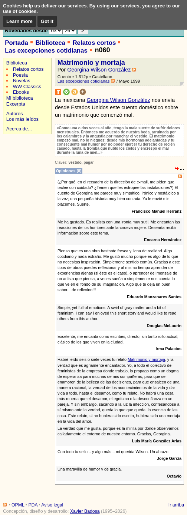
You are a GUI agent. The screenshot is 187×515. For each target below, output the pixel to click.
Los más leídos (22, 119)
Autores (14, 113)
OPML (18, 505)
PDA (32, 505)
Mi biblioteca (19, 98)
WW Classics (27, 86)
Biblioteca (50, 42)
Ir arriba (176, 505)
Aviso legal (52, 505)
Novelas (21, 80)
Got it (47, 21)
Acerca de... (19, 129)
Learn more (19, 21)
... (182, 168)
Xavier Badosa (85, 511)
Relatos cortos (94, 42)
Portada (16, 42)
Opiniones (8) (69, 171)
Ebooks (21, 92)
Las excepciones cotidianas (46, 50)
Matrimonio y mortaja (91, 62)
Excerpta (15, 104)
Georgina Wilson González (99, 70)
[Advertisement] (26, 162)
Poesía (20, 75)
